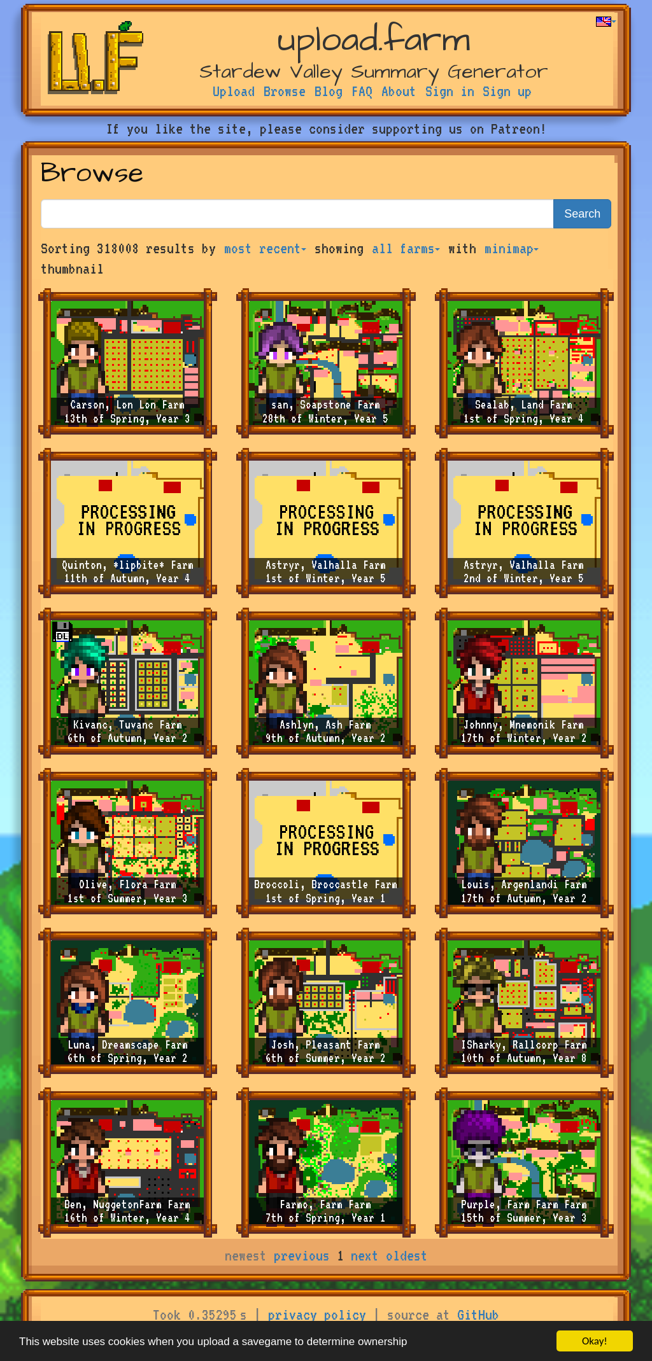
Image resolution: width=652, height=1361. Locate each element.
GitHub (478, 1314)
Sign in (449, 91)
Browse (285, 91)
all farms (406, 248)
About (398, 91)
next (365, 1255)
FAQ (361, 91)
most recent (265, 248)
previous (302, 1255)
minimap (512, 248)
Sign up (507, 91)
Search (582, 213)
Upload (234, 91)
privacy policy (317, 1314)
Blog (329, 91)
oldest (407, 1255)
